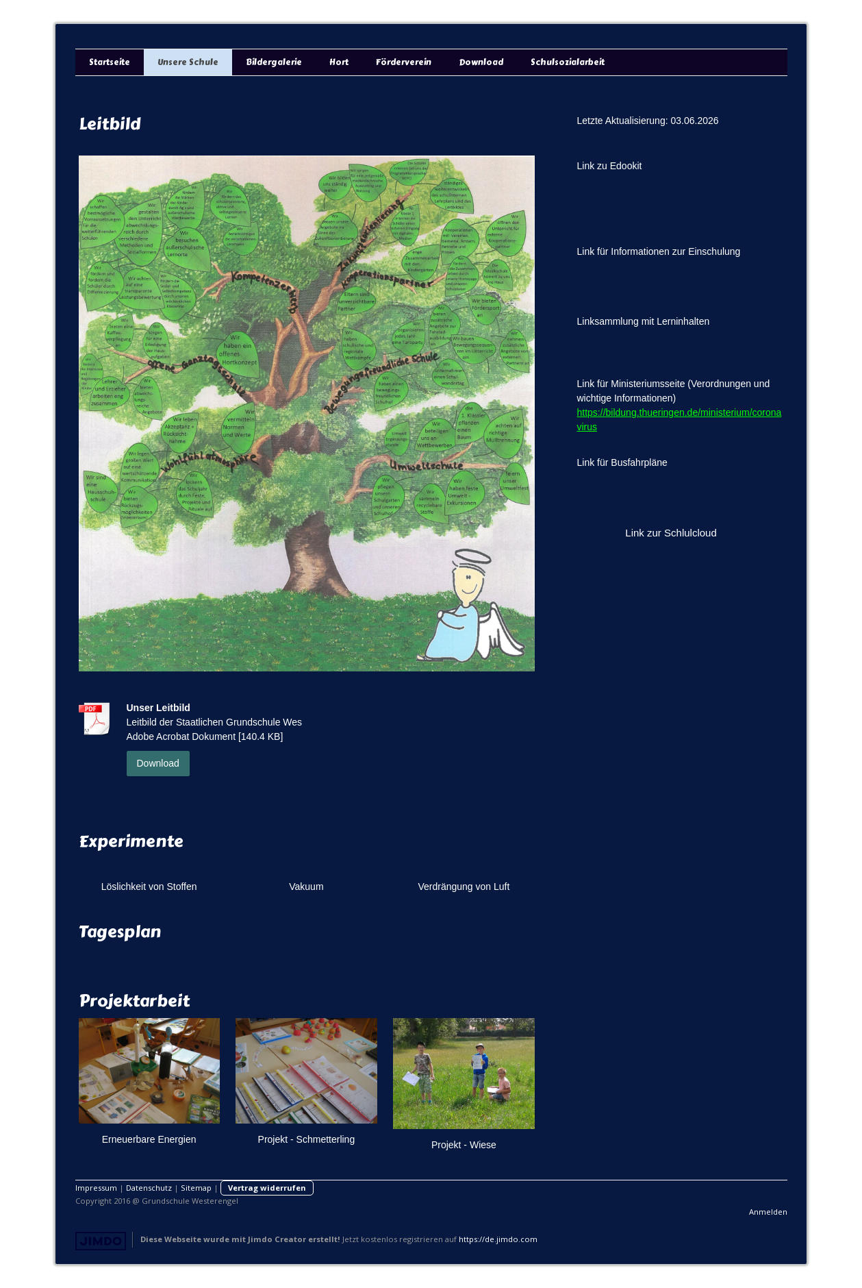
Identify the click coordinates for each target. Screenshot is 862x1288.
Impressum (96, 1187)
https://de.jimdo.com (498, 1239)
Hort (338, 62)
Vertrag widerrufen (267, 1187)
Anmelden (768, 1211)
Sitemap (196, 1187)
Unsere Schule (187, 62)
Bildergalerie (274, 62)
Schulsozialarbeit (568, 62)
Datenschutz (149, 1187)
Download (481, 62)
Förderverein (403, 62)
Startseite (109, 62)
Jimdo (100, 1241)
